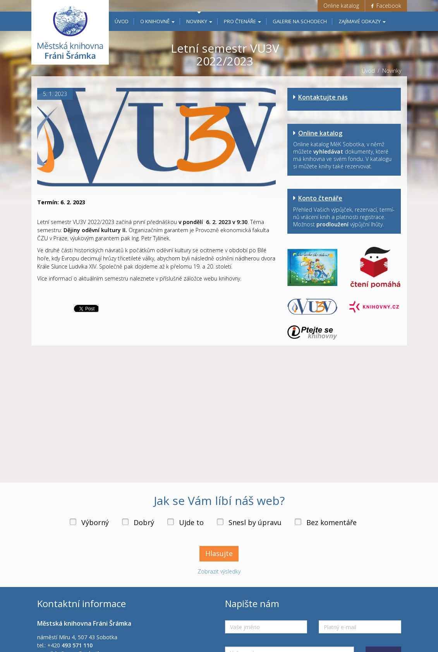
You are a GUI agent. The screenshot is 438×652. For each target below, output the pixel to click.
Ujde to (191, 530)
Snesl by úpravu (255, 530)
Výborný (95, 530)
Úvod (122, 21)
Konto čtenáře (320, 198)
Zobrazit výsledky (219, 579)
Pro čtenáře (242, 21)
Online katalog (341, 5)
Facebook (386, 5)
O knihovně (157, 21)
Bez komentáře (331, 530)
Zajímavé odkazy (362, 21)
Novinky (199, 21)
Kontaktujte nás (323, 97)
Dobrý (144, 530)
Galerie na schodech (300, 21)
